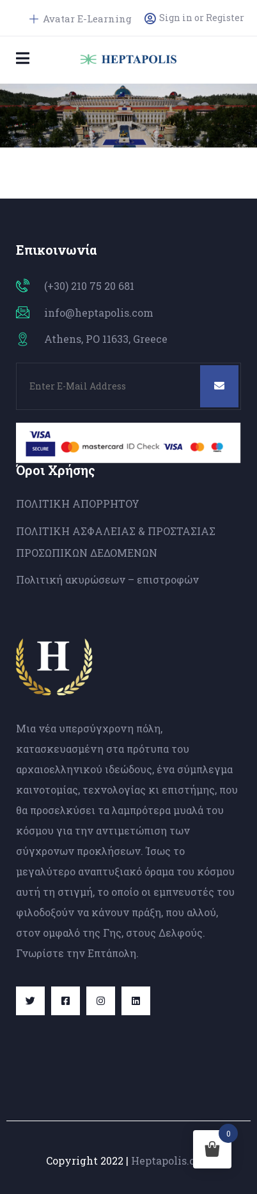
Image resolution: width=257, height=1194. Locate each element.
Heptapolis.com (171, 1160)
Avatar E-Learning (80, 18)
